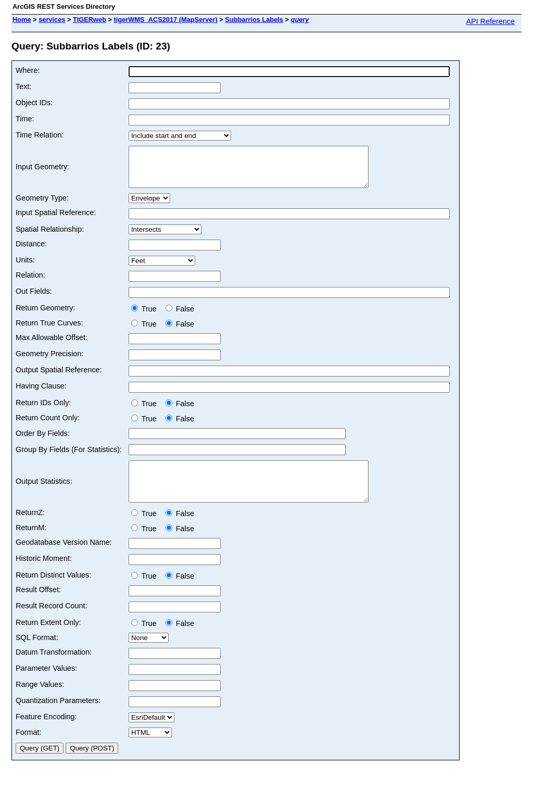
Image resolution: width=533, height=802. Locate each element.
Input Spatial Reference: (56, 220)
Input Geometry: (42, 171)
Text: (23, 86)
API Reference (490, 21)
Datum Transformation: (54, 667)
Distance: (31, 251)
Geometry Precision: (49, 361)
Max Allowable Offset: (51, 345)
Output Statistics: (44, 493)
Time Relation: (40, 135)
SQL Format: (37, 653)
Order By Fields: (43, 441)
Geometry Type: (42, 206)
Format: (29, 748)
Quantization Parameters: (58, 716)
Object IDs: (34, 102)
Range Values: (40, 700)
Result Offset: (38, 605)
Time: (25, 119)
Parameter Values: (46, 684)
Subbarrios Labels (254, 19)
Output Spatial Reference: (59, 377)
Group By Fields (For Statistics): (69, 457)
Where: (28, 70)
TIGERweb (89, 19)
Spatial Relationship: (50, 237)
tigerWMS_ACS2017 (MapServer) (166, 19)
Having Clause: (41, 394)
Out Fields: (34, 299)
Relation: (30, 283)
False (180, 316)
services (52, 19)
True (146, 316)
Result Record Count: (51, 621)
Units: (25, 268)
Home (21, 19)
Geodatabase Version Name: (64, 558)
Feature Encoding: (46, 732)
